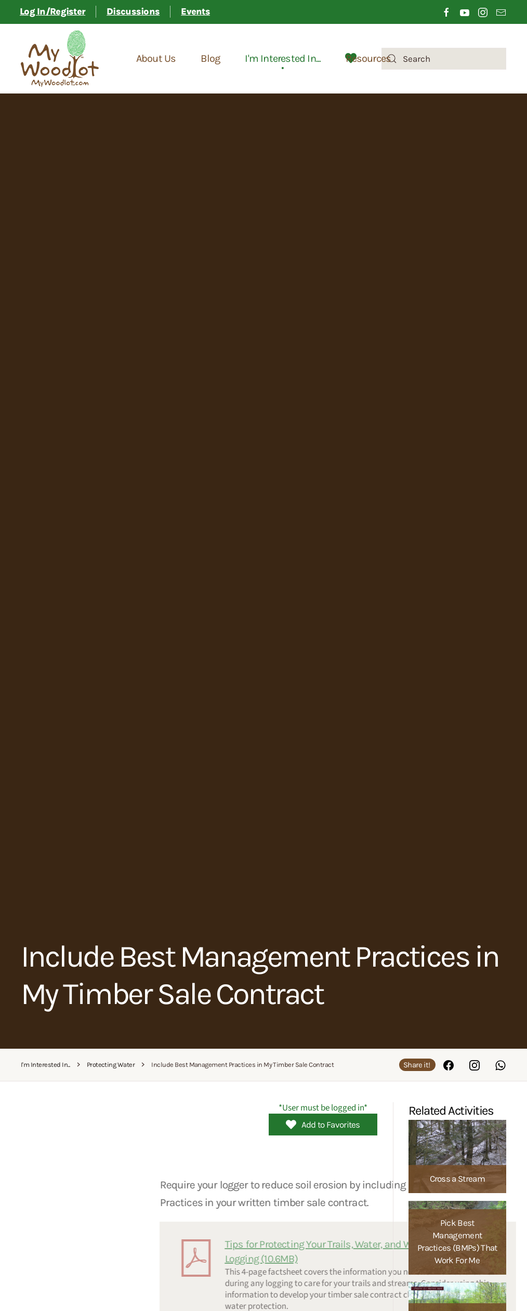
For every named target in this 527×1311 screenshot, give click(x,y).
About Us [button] (156, 58)
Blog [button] (210, 58)
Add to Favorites (323, 1124)
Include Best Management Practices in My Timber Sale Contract (259, 974)
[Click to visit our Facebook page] (446, 11)
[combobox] (443, 59)
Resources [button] (368, 58)
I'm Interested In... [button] (283, 58)
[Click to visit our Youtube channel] (464, 11)
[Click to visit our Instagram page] (483, 11)
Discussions (133, 11)
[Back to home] (60, 59)
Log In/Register (52, 11)
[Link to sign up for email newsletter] (501, 11)
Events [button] (195, 11)
